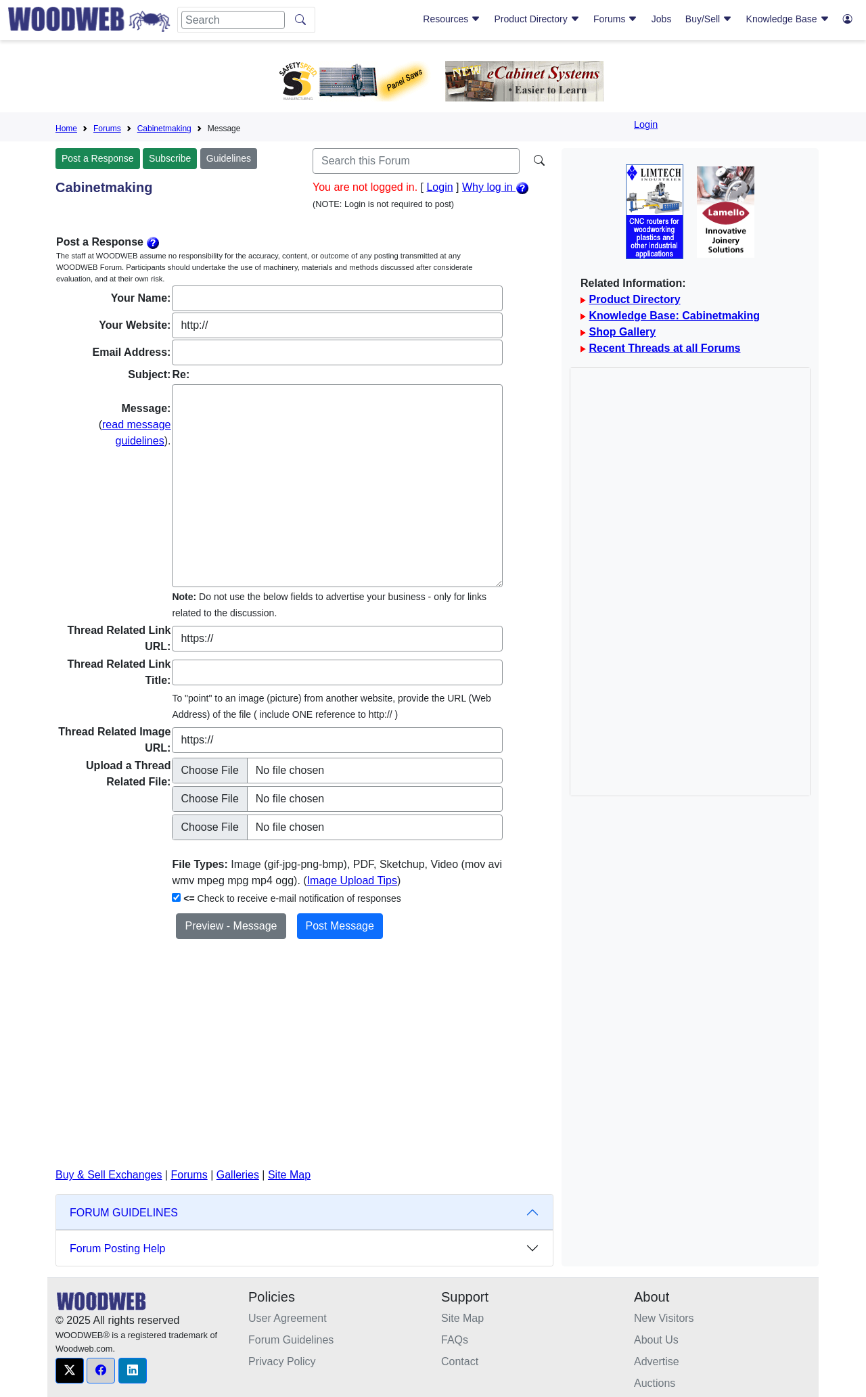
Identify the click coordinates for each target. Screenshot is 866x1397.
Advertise (656, 1361)
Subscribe (170, 158)
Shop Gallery (622, 332)
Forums (615, 19)
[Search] (233, 20)
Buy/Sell (708, 19)
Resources (451, 19)
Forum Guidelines (291, 1340)
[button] (69, 1370)
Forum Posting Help (117, 1248)
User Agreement (287, 1318)
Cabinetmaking (164, 128)
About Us (656, 1340)
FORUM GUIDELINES (124, 1212)
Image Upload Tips (352, 880)
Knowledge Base (787, 19)
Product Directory (537, 19)
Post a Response (98, 158)
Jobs (662, 19)
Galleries (237, 1175)
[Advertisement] (304, 1067)
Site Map (289, 1175)
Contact (459, 1361)
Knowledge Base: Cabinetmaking (674, 315)
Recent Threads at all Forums (664, 348)
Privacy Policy (282, 1361)
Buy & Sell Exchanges (108, 1175)
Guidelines (228, 158)
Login (646, 124)
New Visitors (664, 1318)
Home (66, 128)
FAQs (454, 1340)
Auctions (654, 1383)
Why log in (495, 187)
